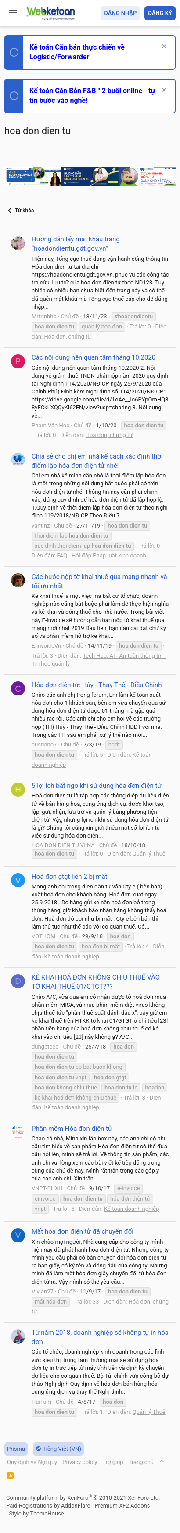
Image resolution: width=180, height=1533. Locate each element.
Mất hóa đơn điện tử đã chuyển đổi (82, 1231)
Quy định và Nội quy (32, 1462)
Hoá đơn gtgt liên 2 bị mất (69, 877)
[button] (13, 13)
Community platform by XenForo (83, 1497)
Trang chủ (141, 1462)
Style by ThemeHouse (36, 1513)
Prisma (16, 1449)
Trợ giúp (112, 1462)
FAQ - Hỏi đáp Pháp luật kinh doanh (101, 555)
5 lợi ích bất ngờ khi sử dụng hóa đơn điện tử (97, 786)
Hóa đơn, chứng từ (67, 336)
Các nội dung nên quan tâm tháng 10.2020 (93, 357)
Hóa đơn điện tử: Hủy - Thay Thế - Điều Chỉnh (97, 685)
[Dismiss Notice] (163, 47)
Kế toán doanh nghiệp (71, 956)
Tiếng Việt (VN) (58, 1449)
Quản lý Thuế (149, 853)
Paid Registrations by (78, 1505)
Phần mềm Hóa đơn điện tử (72, 1128)
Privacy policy (79, 1462)
